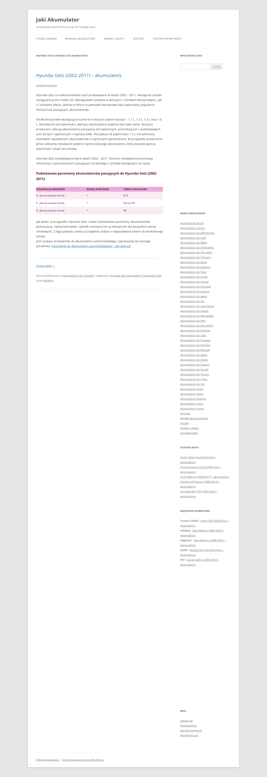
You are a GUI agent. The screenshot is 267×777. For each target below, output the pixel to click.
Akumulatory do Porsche (195, 345)
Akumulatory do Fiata (193, 272)
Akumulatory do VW (192, 384)
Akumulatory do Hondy (194, 282)
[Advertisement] (205, 140)
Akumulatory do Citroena (195, 257)
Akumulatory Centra (192, 228)
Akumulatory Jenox (191, 394)
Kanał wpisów (188, 725)
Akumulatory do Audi (193, 238)
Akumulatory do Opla (193, 335)
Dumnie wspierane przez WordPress (83, 760)
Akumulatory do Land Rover (197, 306)
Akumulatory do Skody (194, 360)
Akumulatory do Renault (195, 350)
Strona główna (46, 38)
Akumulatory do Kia (192, 301)
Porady (184, 423)
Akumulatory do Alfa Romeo (197, 233)
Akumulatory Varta (191, 403)
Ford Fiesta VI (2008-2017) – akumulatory (204, 477)
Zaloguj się (186, 721)
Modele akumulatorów (194, 418)
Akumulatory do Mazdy (194, 311)
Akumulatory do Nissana (195, 330)
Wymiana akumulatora (80, 38)
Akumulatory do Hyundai (78, 275)
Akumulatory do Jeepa (193, 296)
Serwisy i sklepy (114, 38)
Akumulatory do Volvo (193, 379)
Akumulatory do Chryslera (196, 252)
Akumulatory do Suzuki (194, 369)
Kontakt (138, 38)
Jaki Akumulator (57, 19)
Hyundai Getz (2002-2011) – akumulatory (79, 75)
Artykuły (185, 413)
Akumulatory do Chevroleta (197, 247)
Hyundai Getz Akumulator (125, 275)
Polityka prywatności (167, 38)
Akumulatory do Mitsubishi (196, 325)
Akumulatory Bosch (192, 223)
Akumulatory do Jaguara (194, 291)
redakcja (48, 280)
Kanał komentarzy (191, 730)
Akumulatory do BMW (193, 243)
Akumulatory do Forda (194, 277)
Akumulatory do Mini (193, 321)
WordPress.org (189, 735)
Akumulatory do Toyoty (194, 374)
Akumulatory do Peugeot (195, 340)
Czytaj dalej (45, 266)
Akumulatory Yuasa (192, 408)
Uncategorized (189, 433)
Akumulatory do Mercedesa (197, 316)
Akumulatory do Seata (193, 355)
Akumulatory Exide (191, 389)
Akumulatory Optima (193, 399)
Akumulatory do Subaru (194, 364)
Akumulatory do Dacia (193, 262)
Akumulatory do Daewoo (195, 267)
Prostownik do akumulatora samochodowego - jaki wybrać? (91, 246)
